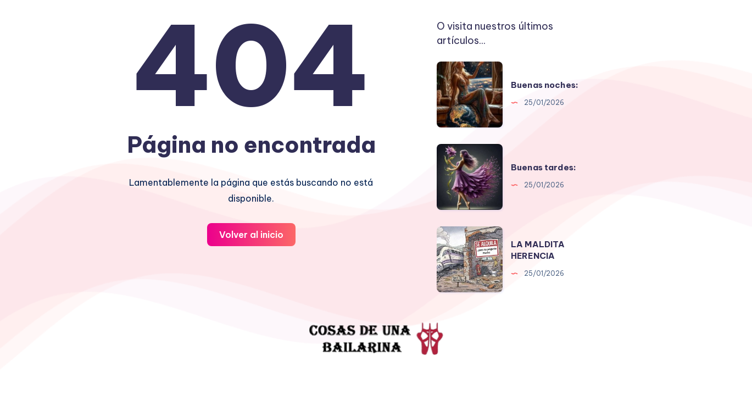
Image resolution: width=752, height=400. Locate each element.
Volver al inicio (251, 234)
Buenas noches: (544, 85)
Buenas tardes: (543, 167)
